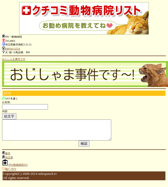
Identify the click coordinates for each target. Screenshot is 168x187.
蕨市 (7, 157)
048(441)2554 (12, 48)
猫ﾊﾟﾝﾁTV (10, 172)
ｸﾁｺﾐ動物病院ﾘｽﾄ (18, 168)
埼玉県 (9, 161)
